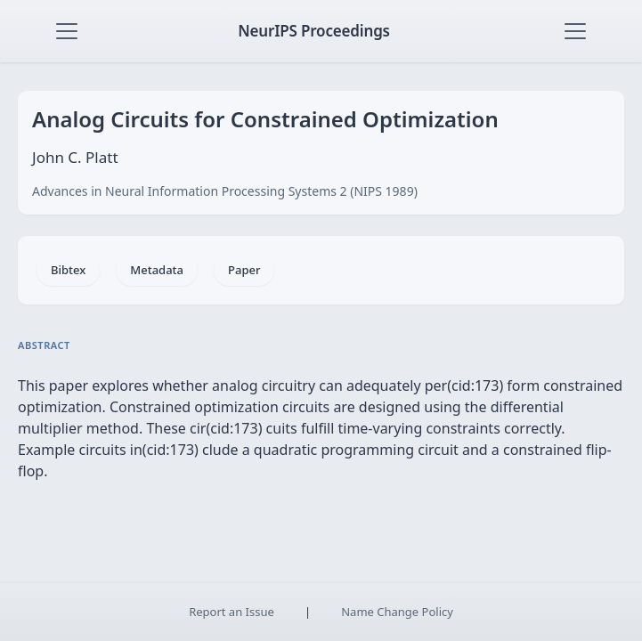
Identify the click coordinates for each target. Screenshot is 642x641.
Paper (244, 270)
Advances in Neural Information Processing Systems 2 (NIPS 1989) (225, 191)
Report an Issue (231, 612)
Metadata (156, 270)
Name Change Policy (397, 612)
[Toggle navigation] (66, 31)
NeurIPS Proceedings (314, 30)
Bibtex (68, 270)
